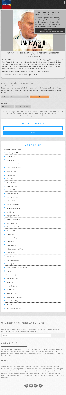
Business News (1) (13, 160)
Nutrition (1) (10, 241)
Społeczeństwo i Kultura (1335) (17, 267)
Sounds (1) (10, 256)
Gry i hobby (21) (12, 186)
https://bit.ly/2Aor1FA (29, 75)
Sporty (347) (11, 264)
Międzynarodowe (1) (13, 215)
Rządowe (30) (11, 252)
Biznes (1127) (11, 156)
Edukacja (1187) (12, 171)
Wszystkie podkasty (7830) (12, 149)
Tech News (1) (11, 275)
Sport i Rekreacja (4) (13, 260)
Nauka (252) (10, 234)
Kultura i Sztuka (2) (13, 204)
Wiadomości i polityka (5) (15, 297)
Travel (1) (10, 282)
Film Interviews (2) (13, 182)
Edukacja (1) (11, 175)
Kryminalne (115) (12, 197)
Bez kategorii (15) (12, 153)
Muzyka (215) (11, 230)
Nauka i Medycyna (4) (14, 238)
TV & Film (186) (12, 286)
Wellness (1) (11, 289)
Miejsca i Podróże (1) (13, 219)
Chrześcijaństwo (7, 106)
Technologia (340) (12, 278)
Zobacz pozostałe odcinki (19, 97)
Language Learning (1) (14, 208)
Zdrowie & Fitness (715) (14, 308)
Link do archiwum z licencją (11, 356)
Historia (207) (11, 190)
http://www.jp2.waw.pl (41, 71)
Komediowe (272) (12, 193)
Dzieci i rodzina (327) (14, 167)
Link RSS (5, 97)
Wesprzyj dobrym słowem (39, 97)
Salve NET (7, 85)
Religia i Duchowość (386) (15, 249)
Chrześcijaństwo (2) (13, 164)
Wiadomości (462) (12, 293)
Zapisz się (57, 335)
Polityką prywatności (43, 20)
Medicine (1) (11, 212)
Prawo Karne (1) (12, 245)
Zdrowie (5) (10, 304)
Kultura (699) (11, 201)
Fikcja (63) (10, 179)
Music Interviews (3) (13, 227)
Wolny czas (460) (12, 301)
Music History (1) (12, 223)
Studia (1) (10, 271)
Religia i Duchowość (23, 106)
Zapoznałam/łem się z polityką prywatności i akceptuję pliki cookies (50, 30)
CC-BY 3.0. (59, 353)
